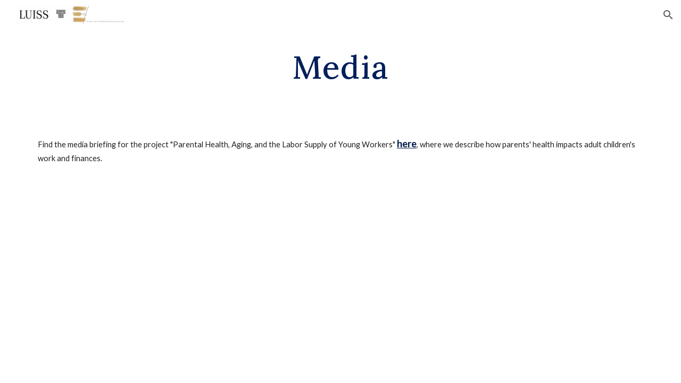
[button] (668, 15)
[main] (340, 67)
